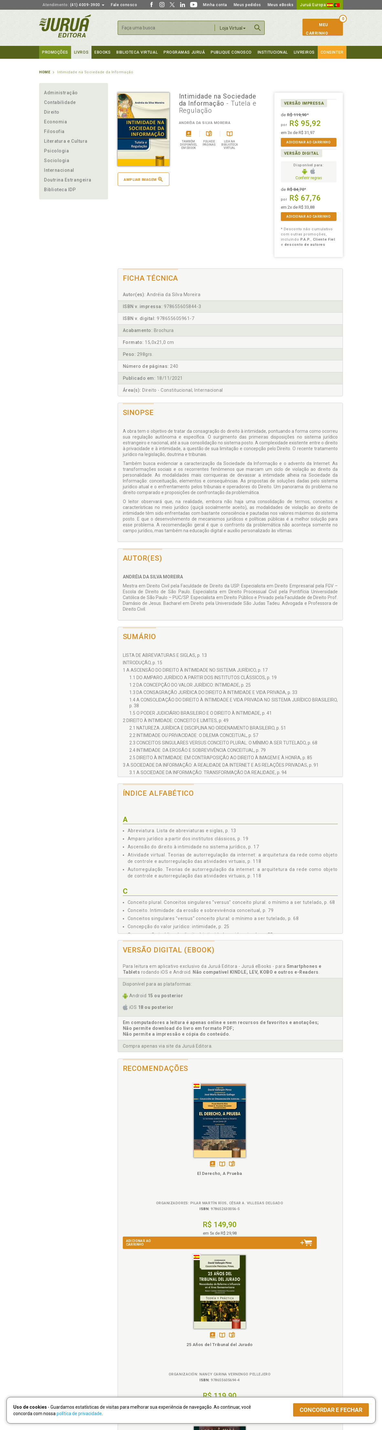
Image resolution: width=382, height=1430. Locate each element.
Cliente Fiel (202, 1329)
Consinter (332, 52)
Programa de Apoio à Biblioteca (221, 1350)
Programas (205, 1323)
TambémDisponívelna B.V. (148, 1157)
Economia (55, 121)
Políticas (126, 1323)
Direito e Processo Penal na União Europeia (314, 1172)
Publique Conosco (231, 52)
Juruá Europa (320, 5)
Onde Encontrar (54, 1356)
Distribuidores (280, 1343)
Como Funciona (130, 1369)
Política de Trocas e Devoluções (146, 1336)
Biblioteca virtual (137, 52)
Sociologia (56, 160)
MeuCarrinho (317, 29)
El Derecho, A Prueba (145, 1166)
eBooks (102, 52)
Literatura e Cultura (66, 141)
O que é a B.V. (128, 1363)
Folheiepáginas (158, 1157)
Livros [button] (81, 52)
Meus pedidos (247, 5)
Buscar (257, 28)
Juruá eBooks (52, 1350)
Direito (51, 112)
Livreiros (304, 52)
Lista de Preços (282, 1336)
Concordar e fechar (331, 1409)
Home (44, 72)
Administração (61, 92)
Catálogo (275, 1329)
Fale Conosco (52, 1363)
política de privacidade (79, 1413)
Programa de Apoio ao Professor (222, 1343)
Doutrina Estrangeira (67, 179)
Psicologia (56, 150)
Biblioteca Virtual (138, 1356)
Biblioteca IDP (60, 189)
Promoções (55, 52)
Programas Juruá (184, 52)
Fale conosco (124, 5)
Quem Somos (52, 1329)
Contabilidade (60, 102)
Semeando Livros (207, 1336)
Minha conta (215, 5)
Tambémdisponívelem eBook (138, 1157)
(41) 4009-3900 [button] (73, 5)
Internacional (59, 170)
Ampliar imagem (143, 179)
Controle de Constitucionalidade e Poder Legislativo (258, 1172)
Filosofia (54, 131)
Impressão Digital (56, 1336)
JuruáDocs (204, 1363)
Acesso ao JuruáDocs (212, 1369)
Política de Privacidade (137, 1329)
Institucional (273, 52)
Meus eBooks (281, 5)
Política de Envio (131, 1343)
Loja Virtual (233, 28)
